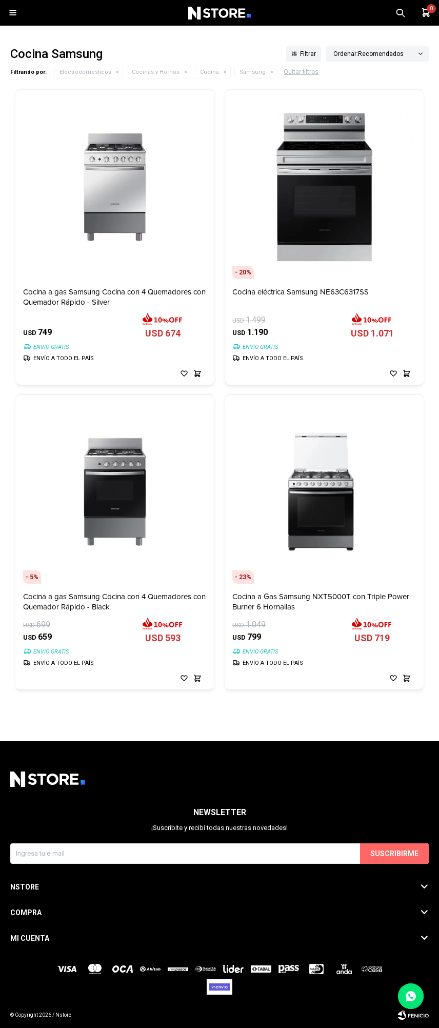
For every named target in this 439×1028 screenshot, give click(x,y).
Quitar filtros (301, 71)
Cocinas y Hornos (155, 72)
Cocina (209, 72)
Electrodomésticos (85, 72)
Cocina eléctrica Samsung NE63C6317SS (300, 292)
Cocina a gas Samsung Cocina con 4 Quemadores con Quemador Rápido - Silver (114, 297)
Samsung (253, 72)
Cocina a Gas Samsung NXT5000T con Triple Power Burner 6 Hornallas (320, 601)
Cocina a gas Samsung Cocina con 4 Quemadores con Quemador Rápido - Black (114, 601)
